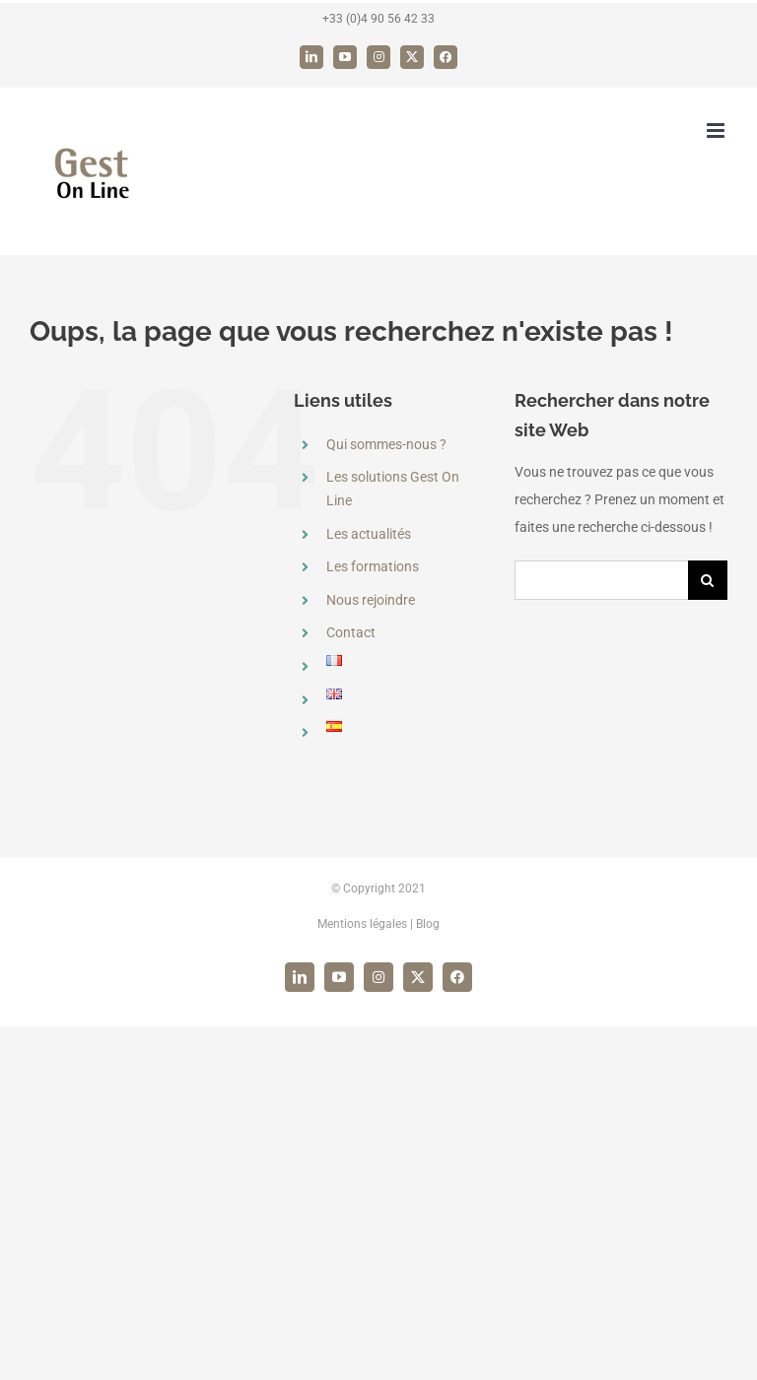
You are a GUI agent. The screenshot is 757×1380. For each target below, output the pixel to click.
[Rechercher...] (601, 580)
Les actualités (368, 534)
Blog (428, 924)
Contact (351, 632)
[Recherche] (707, 580)
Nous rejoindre (370, 600)
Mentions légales (362, 924)
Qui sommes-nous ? (386, 444)
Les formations (372, 566)
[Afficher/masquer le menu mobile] (717, 130)
